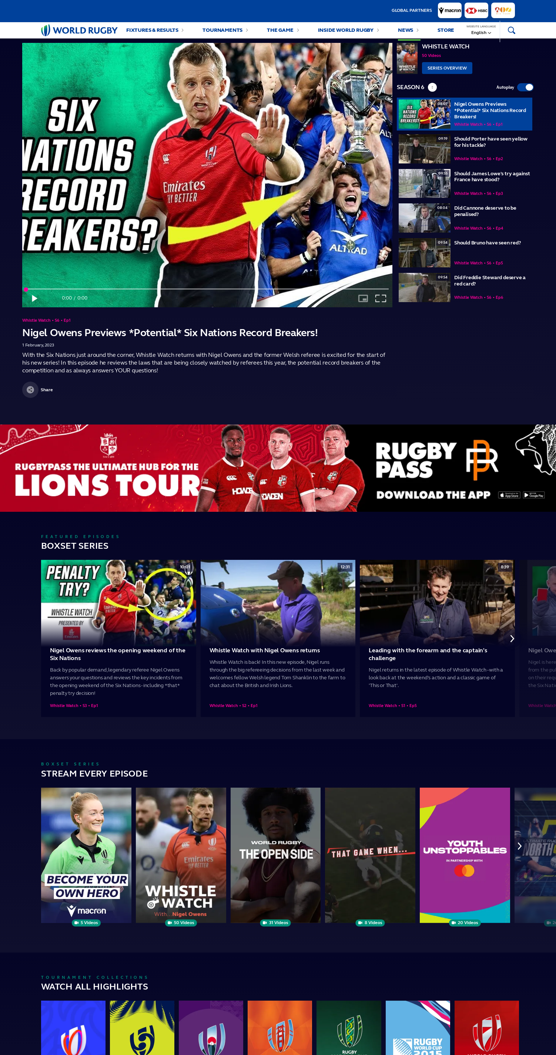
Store (446, 34)
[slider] (207, 296)
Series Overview (447, 75)
